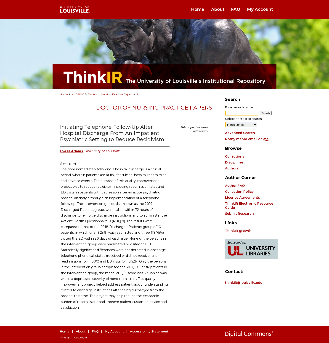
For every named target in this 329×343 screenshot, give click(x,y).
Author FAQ (235, 186)
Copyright (80, 337)
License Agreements (242, 198)
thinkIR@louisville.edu (243, 283)
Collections (234, 156)
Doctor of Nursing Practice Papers (110, 94)
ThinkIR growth (238, 231)
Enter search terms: (239, 107)
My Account (114, 331)
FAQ (95, 331)
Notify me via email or (247, 139)
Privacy (64, 337)
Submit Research (239, 214)
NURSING (78, 94)
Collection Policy (239, 192)
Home (64, 94)
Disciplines (234, 162)
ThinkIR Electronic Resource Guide (249, 205)
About (80, 331)
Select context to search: (244, 119)
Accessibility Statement (149, 331)
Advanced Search (240, 133)
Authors (232, 168)
